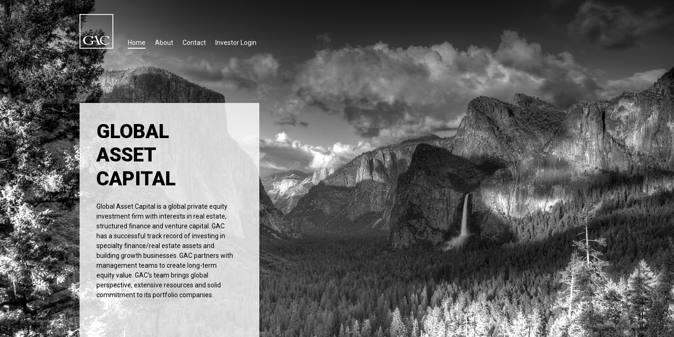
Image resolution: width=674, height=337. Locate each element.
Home (137, 42)
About (164, 42)
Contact (194, 42)
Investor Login (235, 42)
